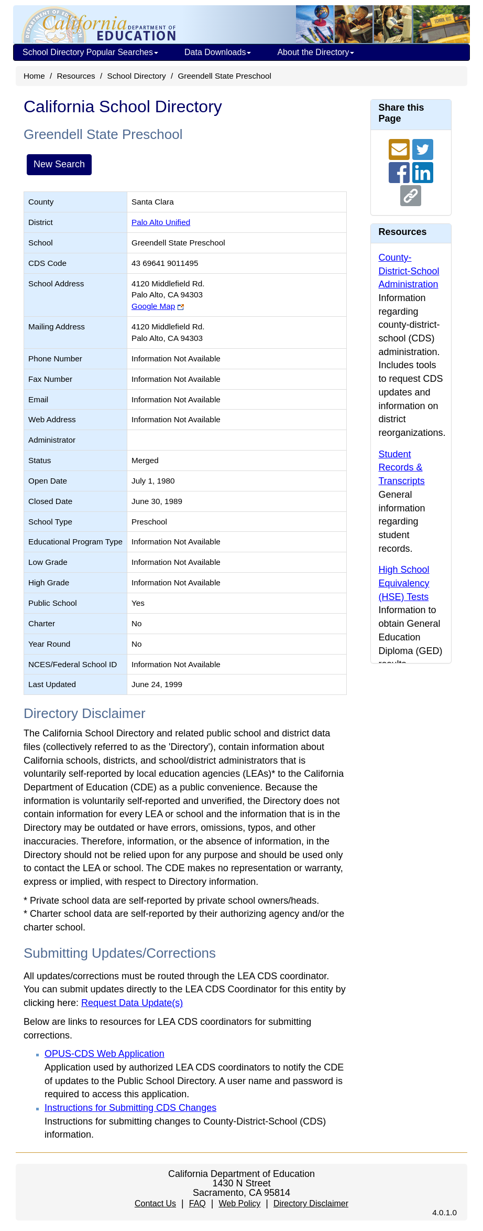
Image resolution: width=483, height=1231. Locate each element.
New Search (59, 164)
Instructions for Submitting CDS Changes (130, 1107)
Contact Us (155, 1203)
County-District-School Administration (409, 271)
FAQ (197, 1203)
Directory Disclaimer (310, 1203)
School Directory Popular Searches (90, 52)
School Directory (136, 75)
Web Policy (239, 1203)
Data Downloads (217, 52)
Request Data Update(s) (132, 1003)
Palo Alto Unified (160, 222)
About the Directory (315, 52)
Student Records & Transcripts (402, 467)
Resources (76, 75)
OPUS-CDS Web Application (104, 1053)
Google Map (153, 306)
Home (34, 75)
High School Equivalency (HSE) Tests (404, 583)
